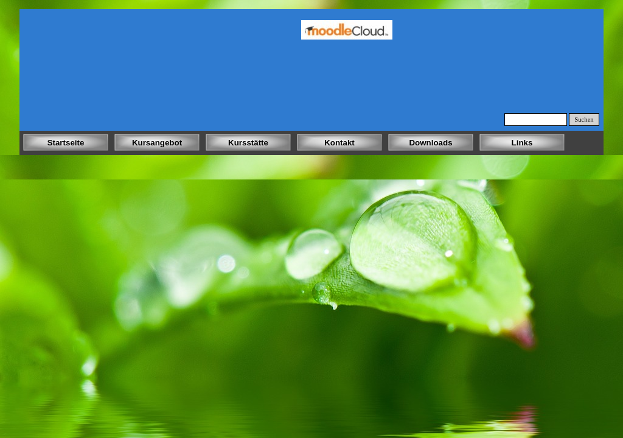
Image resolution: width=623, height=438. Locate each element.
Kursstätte (248, 142)
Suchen (583, 119)
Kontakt (339, 142)
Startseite (66, 142)
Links (522, 142)
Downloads (430, 142)
